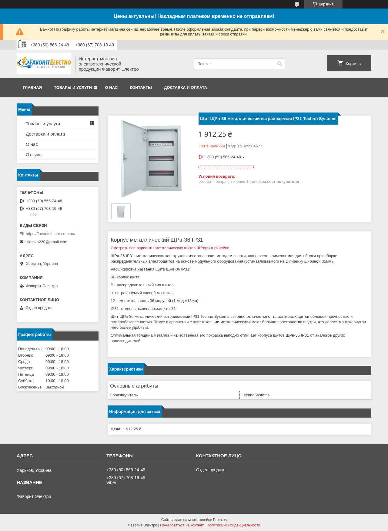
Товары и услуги (73, 87)
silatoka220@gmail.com (46, 242)
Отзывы (34, 154)
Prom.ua (220, 520)
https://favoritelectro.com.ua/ (50, 233)
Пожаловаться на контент (181, 525)
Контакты (141, 87)
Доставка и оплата (185, 87)
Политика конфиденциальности (233, 525)
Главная (32, 87)
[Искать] (279, 64)
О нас (111, 87)
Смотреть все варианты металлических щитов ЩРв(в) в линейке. (170, 248)
